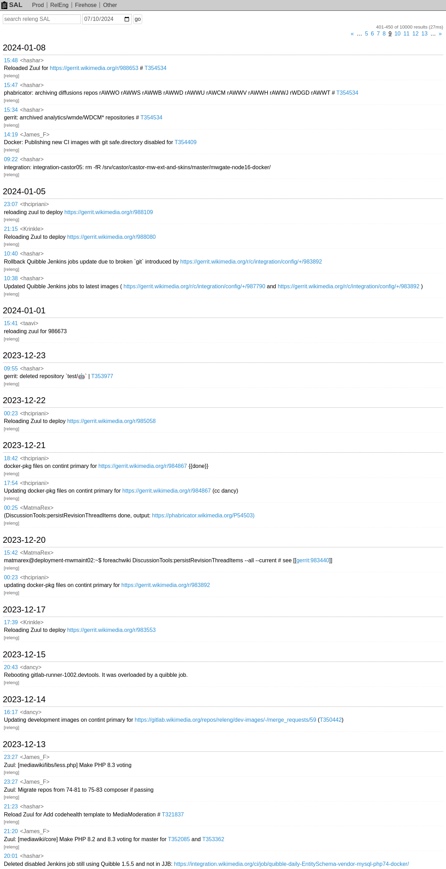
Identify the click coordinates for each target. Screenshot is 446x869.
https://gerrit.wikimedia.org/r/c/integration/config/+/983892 (251, 262)
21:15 (11, 229)
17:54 (11, 483)
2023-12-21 (24, 445)
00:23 (11, 413)
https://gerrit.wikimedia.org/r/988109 (108, 212)
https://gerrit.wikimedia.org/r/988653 (94, 68)
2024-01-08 (24, 47)
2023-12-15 (24, 654)
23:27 (11, 757)
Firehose (86, 5)
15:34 (11, 110)
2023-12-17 (24, 609)
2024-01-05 (24, 191)
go (137, 19)
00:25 (11, 508)
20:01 (11, 856)
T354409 (186, 142)
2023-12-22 (24, 400)
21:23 (11, 806)
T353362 (213, 839)
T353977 (102, 376)
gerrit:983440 (312, 560)
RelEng (59, 5)
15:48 (11, 60)
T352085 (179, 839)
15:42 (11, 553)
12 (416, 34)
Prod (38, 5)
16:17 (11, 712)
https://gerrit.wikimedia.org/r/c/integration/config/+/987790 (194, 286)
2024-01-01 (24, 310)
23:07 (11, 204)
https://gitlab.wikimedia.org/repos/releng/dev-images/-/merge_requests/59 (225, 720)
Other (110, 5)
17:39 (11, 622)
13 (424, 34)
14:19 (11, 135)
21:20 (11, 831)
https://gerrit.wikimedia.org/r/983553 (111, 630)
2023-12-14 (24, 699)
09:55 (11, 368)
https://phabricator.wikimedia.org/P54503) (203, 515)
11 (406, 34)
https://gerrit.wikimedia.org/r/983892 (165, 585)
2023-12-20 (24, 540)
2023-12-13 (24, 744)
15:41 (11, 323)
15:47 (11, 85)
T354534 (156, 68)
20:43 (11, 667)
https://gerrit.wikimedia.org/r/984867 (142, 466)
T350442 (330, 720)
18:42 (11, 458)
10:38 (11, 278)
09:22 (11, 159)
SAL (11, 4)
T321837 (173, 814)
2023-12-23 (24, 355)
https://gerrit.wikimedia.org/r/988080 (111, 237)
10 (397, 34)
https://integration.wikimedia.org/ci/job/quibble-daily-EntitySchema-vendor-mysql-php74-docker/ (291, 864)
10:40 (11, 254)
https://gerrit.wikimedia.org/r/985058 (111, 421)
